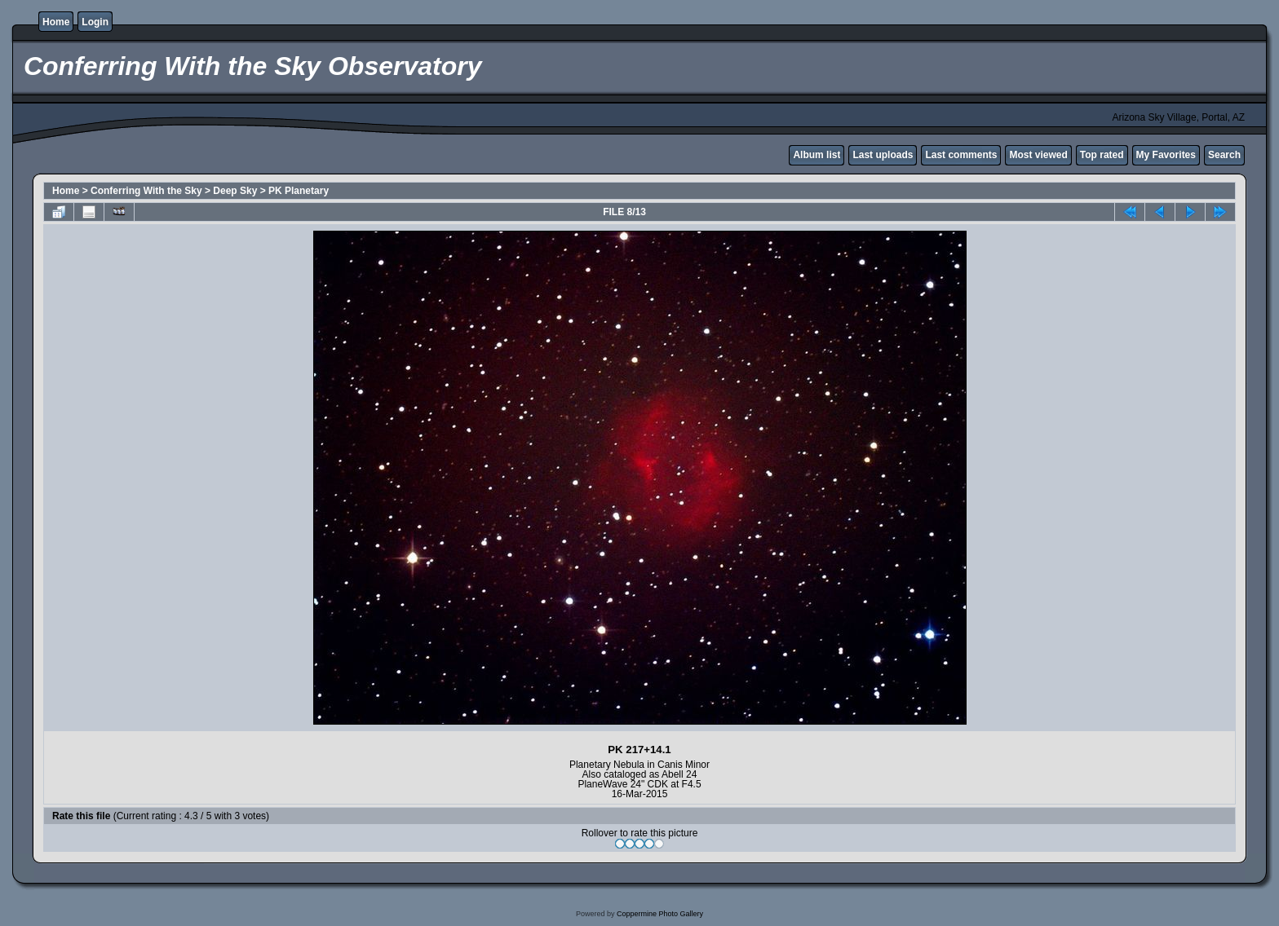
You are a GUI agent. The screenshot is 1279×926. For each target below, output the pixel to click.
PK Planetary (298, 190)
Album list (816, 155)
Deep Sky (235, 190)
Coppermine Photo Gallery (660, 914)
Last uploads (882, 155)
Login (95, 22)
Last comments (961, 155)
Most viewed (1038, 155)
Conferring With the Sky (146, 190)
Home (55, 22)
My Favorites (1166, 155)
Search (1224, 155)
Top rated (1102, 155)
